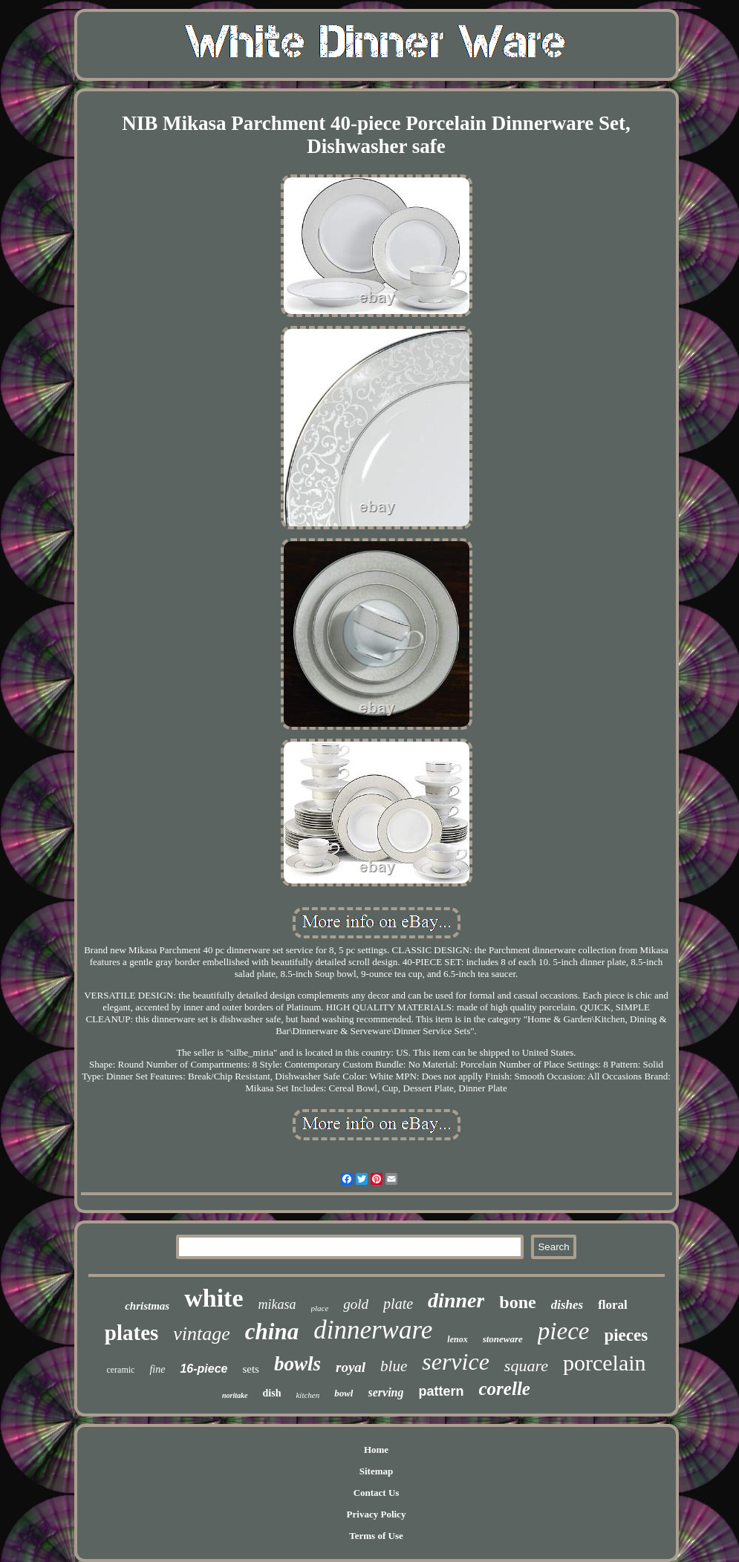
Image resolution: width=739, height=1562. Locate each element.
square (526, 1365)
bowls (297, 1364)
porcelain (604, 1362)
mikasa (277, 1304)
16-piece (203, 1368)
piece (564, 1331)
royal (350, 1367)
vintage (201, 1333)
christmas (147, 1306)
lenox (457, 1339)
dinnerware (372, 1330)
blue (393, 1366)
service (455, 1361)
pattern (441, 1391)
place (320, 1308)
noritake (234, 1395)
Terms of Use (376, 1535)
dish (272, 1393)
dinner (456, 1300)
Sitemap (376, 1471)
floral (613, 1305)
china (272, 1331)
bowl (343, 1393)
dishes (567, 1305)
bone (517, 1302)
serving (386, 1392)
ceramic (120, 1370)
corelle (504, 1389)
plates (132, 1332)
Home (376, 1449)
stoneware (503, 1338)
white (213, 1298)
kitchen (307, 1395)
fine (157, 1369)
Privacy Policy (376, 1514)
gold (355, 1304)
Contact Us (377, 1492)
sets (250, 1369)
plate (398, 1303)
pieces (626, 1335)
